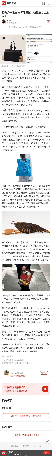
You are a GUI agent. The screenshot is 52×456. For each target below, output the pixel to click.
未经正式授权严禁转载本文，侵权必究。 (16, 363)
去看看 (44, 373)
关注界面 (14, 446)
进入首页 (26, 446)
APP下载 (37, 446)
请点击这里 (19, 360)
